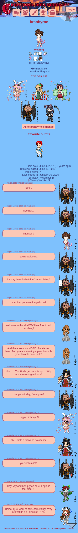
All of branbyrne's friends (39, 126)
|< (29, 180)
